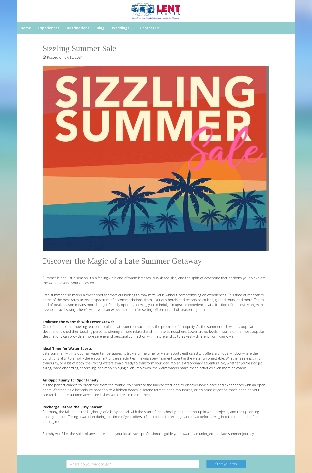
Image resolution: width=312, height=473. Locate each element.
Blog (101, 28)
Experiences (48, 28)
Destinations (78, 28)
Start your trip (226, 464)
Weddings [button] (122, 28)
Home (26, 28)
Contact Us (150, 28)
